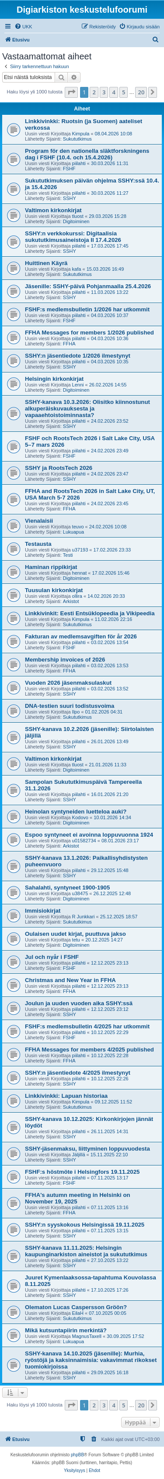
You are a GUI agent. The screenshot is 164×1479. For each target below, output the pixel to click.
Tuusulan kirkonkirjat (54, 590)
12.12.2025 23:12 (110, 1009)
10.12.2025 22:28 (110, 1055)
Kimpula (81, 133)
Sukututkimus (77, 138)
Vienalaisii (39, 520)
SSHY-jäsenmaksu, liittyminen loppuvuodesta (87, 1148)
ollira (77, 596)
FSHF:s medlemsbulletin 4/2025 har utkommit (87, 1026)
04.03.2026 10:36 (110, 338)
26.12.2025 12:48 (112, 893)
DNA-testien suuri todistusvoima (69, 706)
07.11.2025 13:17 (110, 1177)
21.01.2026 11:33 (107, 764)
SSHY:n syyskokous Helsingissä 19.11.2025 (84, 1224)
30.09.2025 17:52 (125, 1336)
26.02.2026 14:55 (108, 384)
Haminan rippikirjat (51, 567)
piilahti (79, 163)
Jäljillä (78, 1154)
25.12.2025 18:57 (119, 916)
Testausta (38, 544)
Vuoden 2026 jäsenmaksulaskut (68, 682)
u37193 (80, 549)
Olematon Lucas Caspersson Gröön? (76, 1307)
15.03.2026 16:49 (105, 269)
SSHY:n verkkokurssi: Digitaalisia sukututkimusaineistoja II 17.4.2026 (73, 236)
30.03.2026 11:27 (110, 193)
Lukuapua (73, 531)
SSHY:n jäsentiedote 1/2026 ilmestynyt (77, 355)
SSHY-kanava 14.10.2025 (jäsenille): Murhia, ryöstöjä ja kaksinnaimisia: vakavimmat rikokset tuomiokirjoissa (91, 1360)
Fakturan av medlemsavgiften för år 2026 (81, 636)
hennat (79, 573)
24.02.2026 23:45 (110, 503)
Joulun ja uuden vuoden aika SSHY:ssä (79, 1003)
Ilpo (76, 711)
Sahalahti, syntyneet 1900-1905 (67, 887)
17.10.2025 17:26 (110, 1290)
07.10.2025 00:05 (107, 1313)
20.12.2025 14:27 (104, 939)
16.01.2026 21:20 (110, 794)
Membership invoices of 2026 (65, 659)
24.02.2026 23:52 (110, 421)
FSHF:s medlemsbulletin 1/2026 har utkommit (87, 309)
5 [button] (123, 92)
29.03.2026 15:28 (107, 216)
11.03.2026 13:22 (110, 292)
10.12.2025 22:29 (110, 1032)
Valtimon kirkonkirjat (53, 210)
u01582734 (84, 840)
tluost (78, 216)
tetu (76, 939)
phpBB (77, 1454)
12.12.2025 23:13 (110, 962)
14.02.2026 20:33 (106, 596)
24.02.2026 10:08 (108, 526)
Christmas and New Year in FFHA (70, 980)
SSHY (69, 198)
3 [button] (103, 92)
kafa (76, 269)
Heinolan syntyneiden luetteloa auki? (75, 811)
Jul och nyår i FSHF (52, 957)
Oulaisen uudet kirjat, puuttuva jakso (75, 934)
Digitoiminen (76, 221)
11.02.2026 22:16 (114, 619)
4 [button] (113, 92)
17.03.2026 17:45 (110, 245)
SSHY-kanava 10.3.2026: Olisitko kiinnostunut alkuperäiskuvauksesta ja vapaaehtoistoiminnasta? (87, 408)
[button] (71, 92)
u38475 (80, 893)
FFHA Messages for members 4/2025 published (89, 1049)
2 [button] (93, 92)
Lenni (78, 384)
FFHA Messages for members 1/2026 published (89, 332)
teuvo (78, 526)
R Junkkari (83, 916)
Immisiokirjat (42, 910)
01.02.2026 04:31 (104, 711)
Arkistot (71, 601)
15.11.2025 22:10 (109, 1154)
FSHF (69, 168)
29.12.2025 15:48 (110, 870)
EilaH (78, 1313)
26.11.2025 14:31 (110, 1131)
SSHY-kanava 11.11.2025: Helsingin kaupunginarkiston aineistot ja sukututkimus (86, 1251)
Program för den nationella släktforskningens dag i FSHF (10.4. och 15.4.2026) (87, 154)
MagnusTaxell (86, 1336)
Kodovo (80, 817)
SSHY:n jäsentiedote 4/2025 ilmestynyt (77, 1072)
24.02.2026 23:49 (110, 450)
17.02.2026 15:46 (110, 573)
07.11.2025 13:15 (110, 1230)
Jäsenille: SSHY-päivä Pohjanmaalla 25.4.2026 (88, 286)
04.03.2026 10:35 (110, 361)
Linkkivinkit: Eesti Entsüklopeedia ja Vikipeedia (90, 613)
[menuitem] (23, 26)
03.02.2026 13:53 (110, 665)
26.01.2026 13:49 (110, 741)
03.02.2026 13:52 (110, 688)
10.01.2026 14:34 (112, 817)
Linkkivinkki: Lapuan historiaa (66, 1096)
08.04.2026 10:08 (114, 133)
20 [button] (141, 92)
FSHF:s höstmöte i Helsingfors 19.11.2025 (82, 1172)
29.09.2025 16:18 (110, 1372)
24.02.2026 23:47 (110, 473)
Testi (68, 555)
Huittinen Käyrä (46, 263)
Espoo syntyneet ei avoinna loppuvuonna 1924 (89, 834)
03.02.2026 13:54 (110, 642)
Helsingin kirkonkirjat (54, 379)
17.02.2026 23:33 (112, 549)
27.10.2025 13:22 (110, 1260)
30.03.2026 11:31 (110, 163)
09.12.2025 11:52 (114, 1101)
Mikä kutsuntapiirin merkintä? (66, 1330)
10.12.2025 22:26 (110, 1078)
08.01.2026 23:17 (120, 840)
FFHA (69, 343)
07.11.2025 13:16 (110, 1207)
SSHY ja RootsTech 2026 (58, 468)
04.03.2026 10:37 (110, 315)
